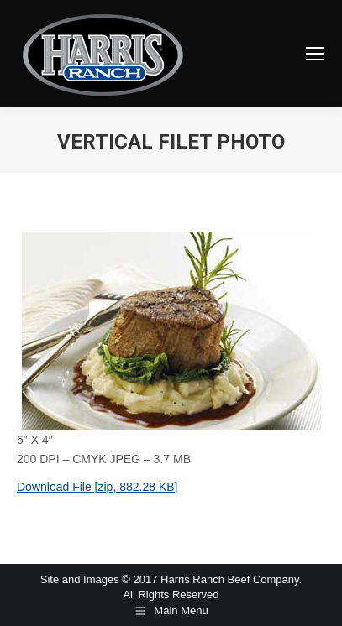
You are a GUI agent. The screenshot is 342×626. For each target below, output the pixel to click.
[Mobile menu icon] (315, 54)
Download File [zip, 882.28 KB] (97, 486)
